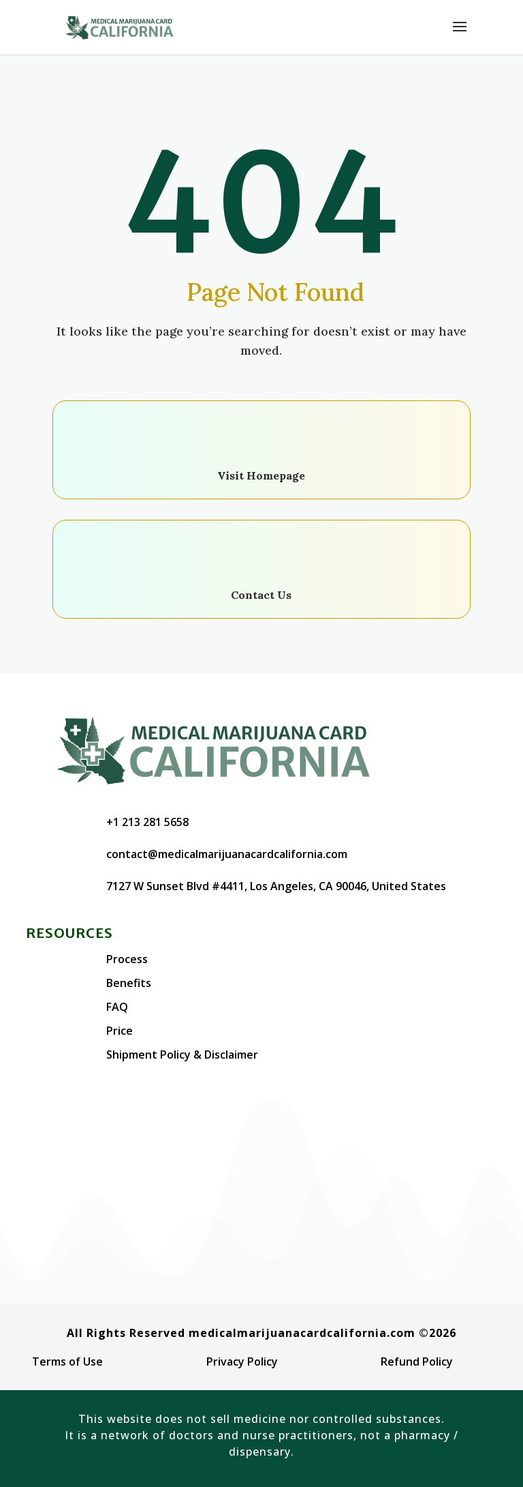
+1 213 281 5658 (147, 821)
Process (127, 959)
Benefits (128, 982)
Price (119, 1030)
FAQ (117, 1006)
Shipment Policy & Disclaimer (182, 1054)
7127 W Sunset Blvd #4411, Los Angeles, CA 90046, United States (276, 886)
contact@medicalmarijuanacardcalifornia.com (226, 854)
